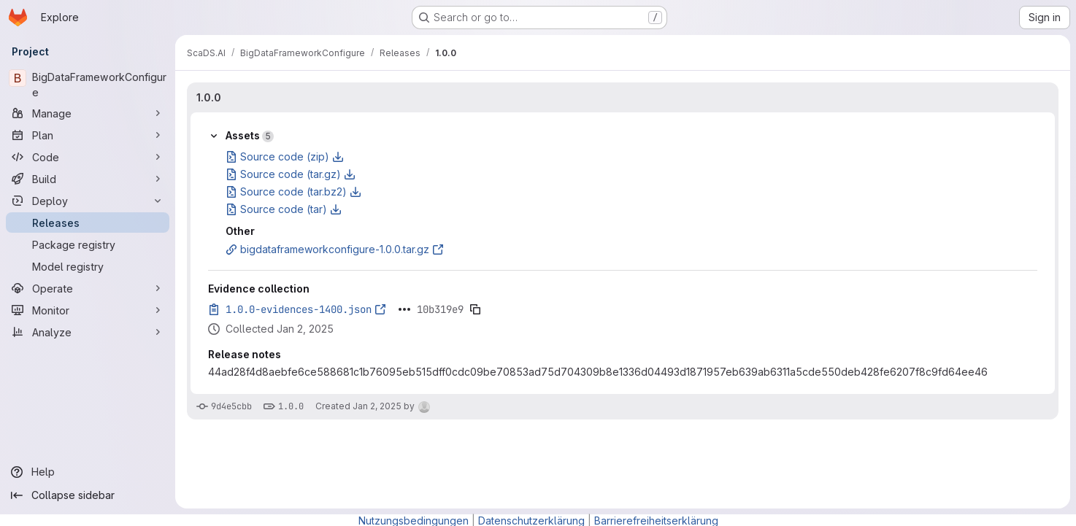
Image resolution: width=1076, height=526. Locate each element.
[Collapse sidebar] (87, 495)
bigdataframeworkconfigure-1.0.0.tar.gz (335, 249)
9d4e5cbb (231, 406)
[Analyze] (87, 332)
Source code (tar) (284, 209)
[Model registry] (87, 266)
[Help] (87, 472)
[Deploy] (87, 200)
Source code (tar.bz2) (293, 191)
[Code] (87, 157)
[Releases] (87, 222)
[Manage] (87, 113)
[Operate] (87, 288)
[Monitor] (87, 310)
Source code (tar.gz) (291, 174)
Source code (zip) (285, 156)
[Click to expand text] (404, 309)
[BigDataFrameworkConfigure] (87, 84)
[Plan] (87, 135)
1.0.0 (208, 97)
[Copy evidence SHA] (475, 309)
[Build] (87, 179)
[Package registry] (87, 244)
